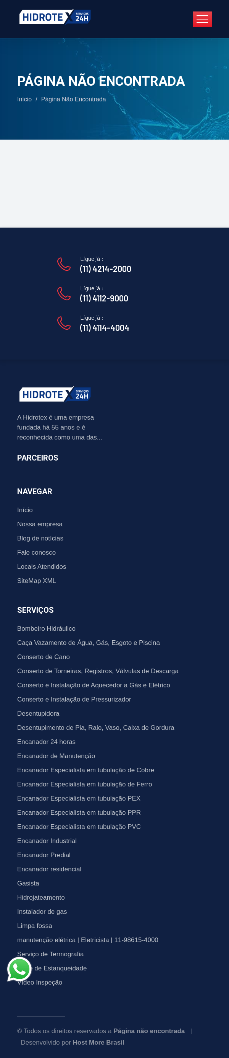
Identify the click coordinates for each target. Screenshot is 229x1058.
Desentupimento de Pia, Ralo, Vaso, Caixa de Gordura (95, 727)
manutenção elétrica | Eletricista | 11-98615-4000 (87, 940)
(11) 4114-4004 (104, 327)
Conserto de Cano (43, 657)
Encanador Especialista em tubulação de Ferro (84, 784)
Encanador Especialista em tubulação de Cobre (85, 770)
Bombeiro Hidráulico (46, 628)
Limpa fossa (34, 925)
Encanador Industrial (47, 841)
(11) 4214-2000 (105, 268)
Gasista (28, 883)
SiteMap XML (36, 580)
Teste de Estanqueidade (52, 968)
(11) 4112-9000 (104, 298)
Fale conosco (36, 552)
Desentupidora (38, 713)
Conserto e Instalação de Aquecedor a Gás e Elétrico (93, 685)
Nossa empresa (40, 524)
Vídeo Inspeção (39, 982)
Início (24, 99)
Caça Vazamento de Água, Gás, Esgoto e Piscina (88, 642)
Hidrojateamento (41, 897)
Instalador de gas (42, 911)
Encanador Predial (44, 855)
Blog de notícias (40, 538)
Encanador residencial (49, 869)
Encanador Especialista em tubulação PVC (79, 826)
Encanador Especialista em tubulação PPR (79, 812)
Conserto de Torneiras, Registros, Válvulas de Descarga (98, 671)
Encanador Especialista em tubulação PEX (78, 798)
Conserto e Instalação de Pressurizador (74, 699)
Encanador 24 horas (46, 741)
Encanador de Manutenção (56, 756)
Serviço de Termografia (50, 954)
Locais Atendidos (41, 566)
